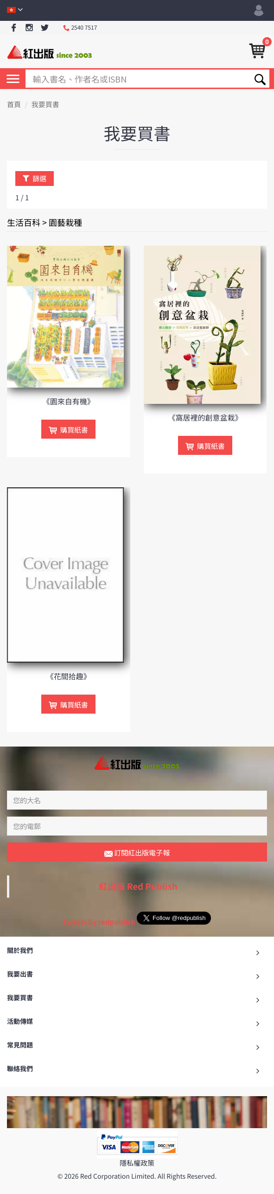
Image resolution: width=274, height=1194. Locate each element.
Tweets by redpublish (99, 921)
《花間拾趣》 (68, 676)
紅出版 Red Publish (138, 886)
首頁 (14, 104)
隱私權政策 (137, 1163)
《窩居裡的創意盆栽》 (205, 417)
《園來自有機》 (69, 401)
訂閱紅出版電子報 (137, 852)
